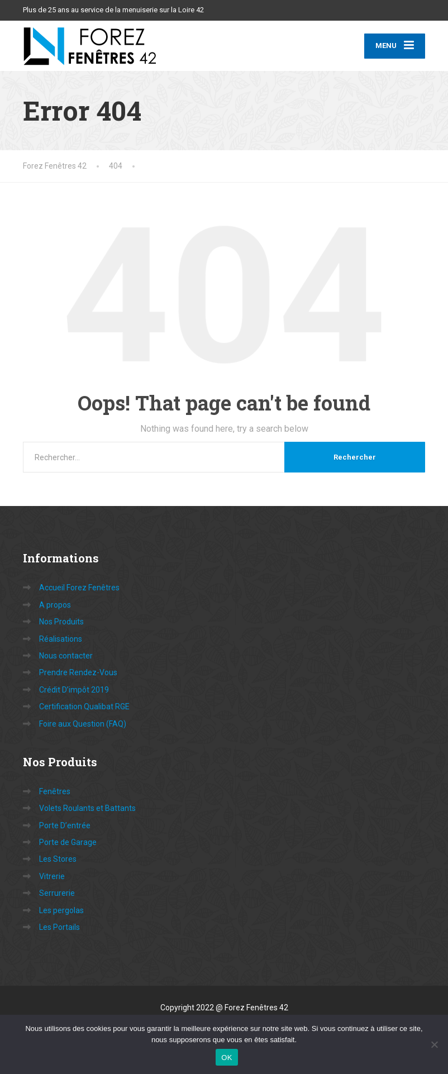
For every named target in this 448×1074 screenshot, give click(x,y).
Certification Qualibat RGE (84, 706)
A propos (55, 604)
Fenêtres (54, 791)
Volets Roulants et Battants (87, 808)
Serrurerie (57, 893)
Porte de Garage (68, 842)
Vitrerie (52, 876)
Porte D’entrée (64, 825)
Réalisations (60, 638)
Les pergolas (61, 910)
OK (226, 1057)
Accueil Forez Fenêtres (79, 587)
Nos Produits (61, 621)
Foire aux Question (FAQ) (82, 723)
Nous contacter (66, 655)
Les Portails (59, 927)
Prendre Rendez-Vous (78, 672)
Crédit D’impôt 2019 (74, 689)
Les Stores (58, 859)
